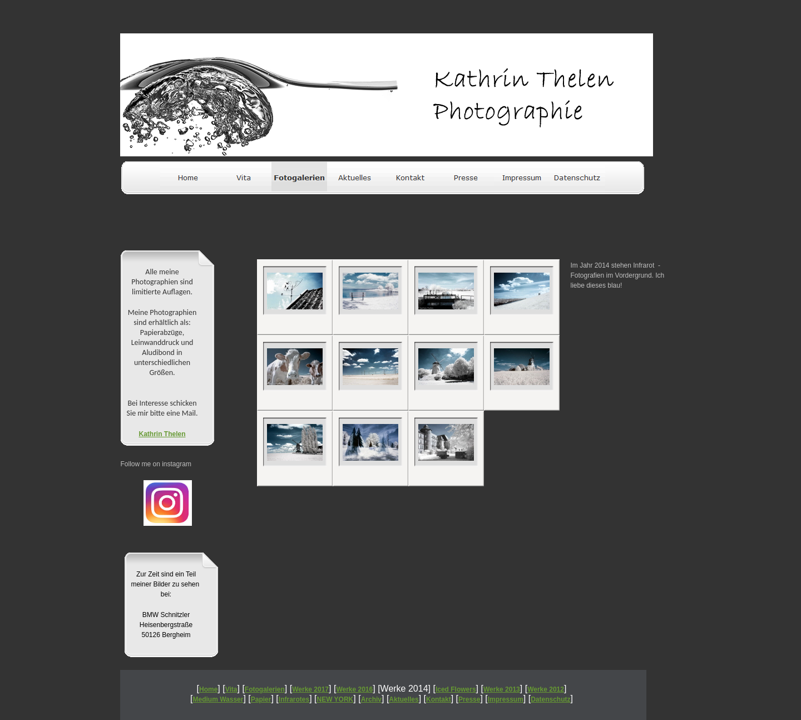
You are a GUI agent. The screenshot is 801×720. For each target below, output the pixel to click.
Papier (261, 699)
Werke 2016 (354, 689)
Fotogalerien (265, 689)
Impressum (505, 699)
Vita (231, 689)
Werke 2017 (310, 689)
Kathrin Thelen (162, 434)
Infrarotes (294, 699)
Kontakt (438, 699)
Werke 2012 (545, 689)
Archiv (371, 699)
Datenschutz (550, 699)
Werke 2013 (501, 689)
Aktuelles (403, 699)
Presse (469, 699)
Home (208, 689)
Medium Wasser (218, 699)
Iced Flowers (456, 689)
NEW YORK (335, 699)
